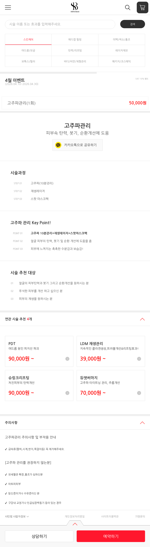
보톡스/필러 (28, 61)
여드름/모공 (28, 50)
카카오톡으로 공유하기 (80, 145)
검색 (132, 24)
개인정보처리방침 (75, 516)
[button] (48, 81)
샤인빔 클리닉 (75, 7)
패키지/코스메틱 (121, 61)
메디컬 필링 (74, 39)
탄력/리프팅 (75, 50)
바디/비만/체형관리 (75, 61)
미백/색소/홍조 (121, 39)
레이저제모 (121, 50)
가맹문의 (140, 516)
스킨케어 (28, 39)
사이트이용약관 (110, 516)
